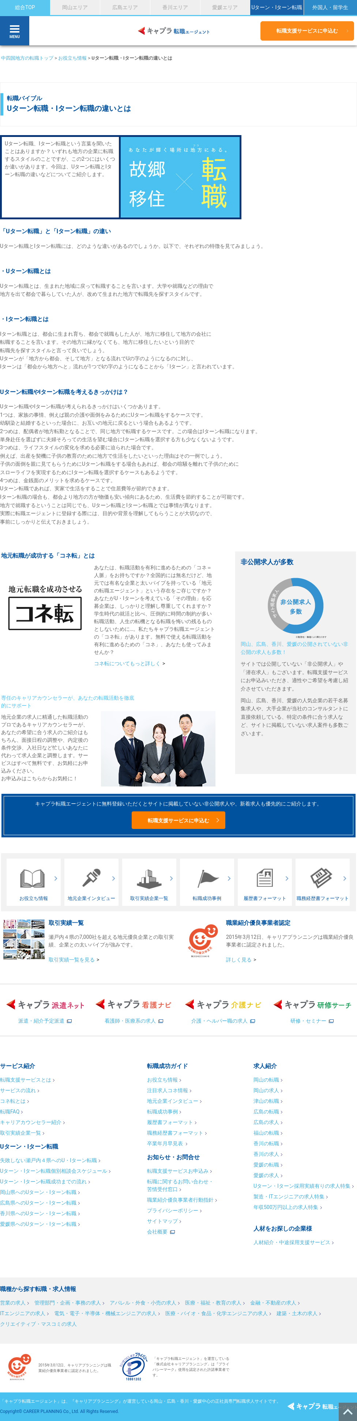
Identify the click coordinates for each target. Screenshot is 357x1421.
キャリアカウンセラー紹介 (30, 1122)
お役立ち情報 (72, 58)
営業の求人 (13, 1303)
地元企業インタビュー (172, 1101)
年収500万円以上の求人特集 (286, 1207)
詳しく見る (239, 960)
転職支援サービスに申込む (307, 31)
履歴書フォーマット (170, 1122)
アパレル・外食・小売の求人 (143, 1303)
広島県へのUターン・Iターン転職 (38, 1203)
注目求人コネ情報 (167, 1090)
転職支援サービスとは (25, 1080)
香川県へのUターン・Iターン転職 (38, 1213)
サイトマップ (162, 1221)
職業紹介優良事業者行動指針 (180, 1200)
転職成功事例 (162, 1112)
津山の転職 (266, 1101)
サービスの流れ (18, 1090)
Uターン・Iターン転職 (276, 7)
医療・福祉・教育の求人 (213, 1303)
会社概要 (157, 1232)
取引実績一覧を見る (72, 960)
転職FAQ (9, 1112)
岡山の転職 (266, 1080)
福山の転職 (266, 1133)
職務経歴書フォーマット (175, 1133)
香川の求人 (266, 1154)
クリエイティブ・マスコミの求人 (38, 1324)
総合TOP (25, 7)
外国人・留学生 (330, 7)
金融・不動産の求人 (273, 1303)
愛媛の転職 (266, 1165)
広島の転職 (266, 1112)
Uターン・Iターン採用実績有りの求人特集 (301, 1186)
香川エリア (175, 7)
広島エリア (125, 7)
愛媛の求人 (266, 1175)
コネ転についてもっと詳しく (127, 663)
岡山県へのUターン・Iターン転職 (38, 1192)
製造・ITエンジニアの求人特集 (288, 1196)
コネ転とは (13, 1101)
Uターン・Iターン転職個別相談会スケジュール (53, 1171)
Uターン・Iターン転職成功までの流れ (43, 1181)
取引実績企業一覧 (20, 1133)
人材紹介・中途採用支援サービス (291, 1242)
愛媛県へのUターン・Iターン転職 (38, 1224)
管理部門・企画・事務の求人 (67, 1303)
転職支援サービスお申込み (177, 1171)
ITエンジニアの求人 (22, 1313)
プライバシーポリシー (172, 1210)
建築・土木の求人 (297, 1313)
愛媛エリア (225, 7)
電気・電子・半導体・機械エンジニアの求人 (105, 1313)
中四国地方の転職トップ (27, 58)
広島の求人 (266, 1122)
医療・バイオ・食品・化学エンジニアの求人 (216, 1313)
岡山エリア (75, 7)
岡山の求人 (266, 1090)
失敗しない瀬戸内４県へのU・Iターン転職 (48, 1160)
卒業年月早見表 (165, 1143)
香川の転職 (266, 1143)
